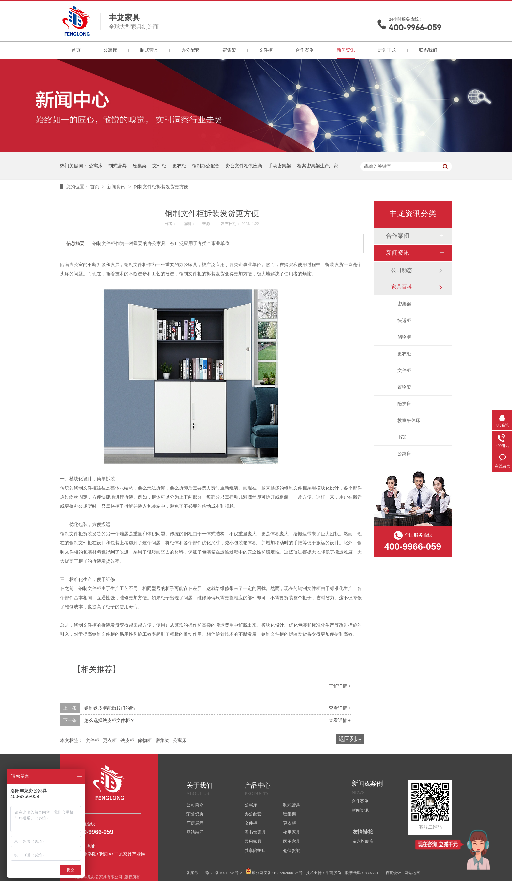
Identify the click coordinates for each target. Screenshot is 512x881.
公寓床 (110, 50)
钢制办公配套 (205, 165)
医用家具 (291, 841)
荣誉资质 (194, 813)
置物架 (404, 387)
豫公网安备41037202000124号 (274, 871)
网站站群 (194, 832)
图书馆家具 (255, 832)
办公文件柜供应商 (244, 165)
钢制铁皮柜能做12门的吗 (109, 708)
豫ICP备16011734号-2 (223, 873)
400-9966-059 (415, 27)
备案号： (194, 873)
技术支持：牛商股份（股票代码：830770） (343, 873)
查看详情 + (340, 708)
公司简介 (194, 804)
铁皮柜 (127, 740)
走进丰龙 (387, 50)
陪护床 (404, 403)
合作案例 (305, 50)
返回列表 (350, 739)
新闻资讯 (346, 50)
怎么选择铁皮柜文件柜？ (109, 720)
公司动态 (401, 270)
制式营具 (149, 50)
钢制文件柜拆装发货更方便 (161, 186)
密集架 (229, 50)
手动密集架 (279, 165)
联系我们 (428, 50)
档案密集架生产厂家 (317, 165)
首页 (76, 50)
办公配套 (190, 50)
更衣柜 (179, 165)
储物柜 (145, 740)
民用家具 (253, 841)
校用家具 (291, 832)
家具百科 (401, 287)
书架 (402, 437)
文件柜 (266, 50)
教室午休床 (408, 420)
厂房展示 (194, 823)
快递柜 (404, 320)
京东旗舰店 (363, 841)
